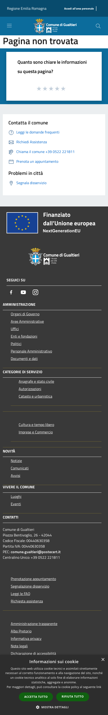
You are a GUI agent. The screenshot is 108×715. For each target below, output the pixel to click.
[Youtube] (23, 292)
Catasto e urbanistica (35, 396)
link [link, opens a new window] (98, 687)
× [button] (103, 660)
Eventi (16, 504)
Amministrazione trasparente (34, 623)
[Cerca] (98, 26)
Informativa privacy (26, 638)
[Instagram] (35, 292)
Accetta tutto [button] (36, 697)
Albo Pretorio (21, 631)
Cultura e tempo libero (36, 424)
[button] (54, 707)
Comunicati (20, 468)
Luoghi (16, 496)
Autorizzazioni (30, 389)
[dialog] (54, 685)
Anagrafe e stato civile (36, 381)
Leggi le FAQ (20, 593)
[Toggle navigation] (9, 25)
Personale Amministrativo (31, 351)
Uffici (15, 329)
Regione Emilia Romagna (26, 8)
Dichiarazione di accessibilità (33, 653)
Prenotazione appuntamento (33, 579)
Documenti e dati (24, 358)
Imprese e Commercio (36, 432)
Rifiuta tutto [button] (73, 696)
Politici (16, 343)
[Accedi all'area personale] (79, 9)
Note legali (19, 646)
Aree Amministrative (27, 321)
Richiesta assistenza (27, 601)
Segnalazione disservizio (30, 586)
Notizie (16, 460)
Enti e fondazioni (24, 336)
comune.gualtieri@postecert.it (36, 552)
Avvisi (15, 475)
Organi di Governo (25, 314)
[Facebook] (11, 292)
